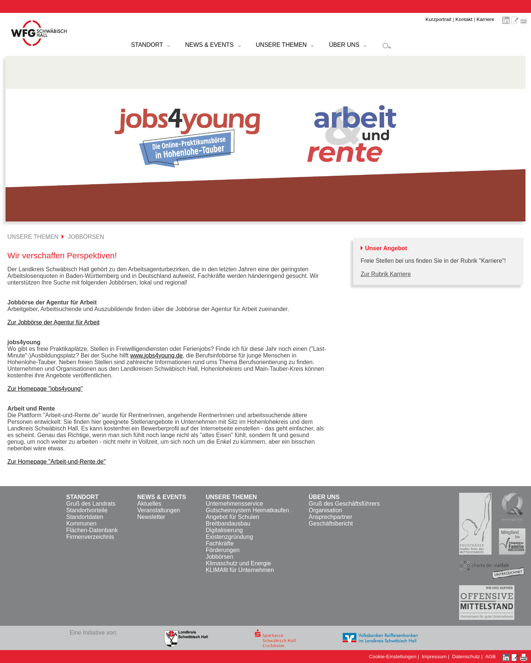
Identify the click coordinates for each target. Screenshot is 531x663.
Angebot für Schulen (232, 517)
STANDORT (147, 45)
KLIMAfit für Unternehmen (240, 570)
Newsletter (151, 517)
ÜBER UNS (344, 45)
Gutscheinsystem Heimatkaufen (247, 510)
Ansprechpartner (330, 517)
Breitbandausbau (228, 523)
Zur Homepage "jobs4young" (45, 388)
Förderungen (223, 550)
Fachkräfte (220, 543)
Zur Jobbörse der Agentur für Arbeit (53, 322)
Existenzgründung (229, 537)
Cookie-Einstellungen (392, 656)
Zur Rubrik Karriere (386, 274)
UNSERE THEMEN (281, 45)
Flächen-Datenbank (92, 530)
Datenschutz (466, 656)
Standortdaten (84, 517)
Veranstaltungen (158, 510)
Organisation (325, 510)
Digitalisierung (224, 530)
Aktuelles (149, 503)
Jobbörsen (219, 557)
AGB (490, 656)
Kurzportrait (438, 19)
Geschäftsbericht (331, 523)
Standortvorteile (86, 510)
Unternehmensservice (234, 503)
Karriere (485, 19)
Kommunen (81, 523)
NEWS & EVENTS (209, 45)
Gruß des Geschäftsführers (344, 503)
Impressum (434, 656)
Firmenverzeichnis (90, 537)
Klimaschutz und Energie (238, 563)
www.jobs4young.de (156, 355)
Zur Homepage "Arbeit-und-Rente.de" (56, 461)
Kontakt (463, 19)
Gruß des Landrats (90, 503)
